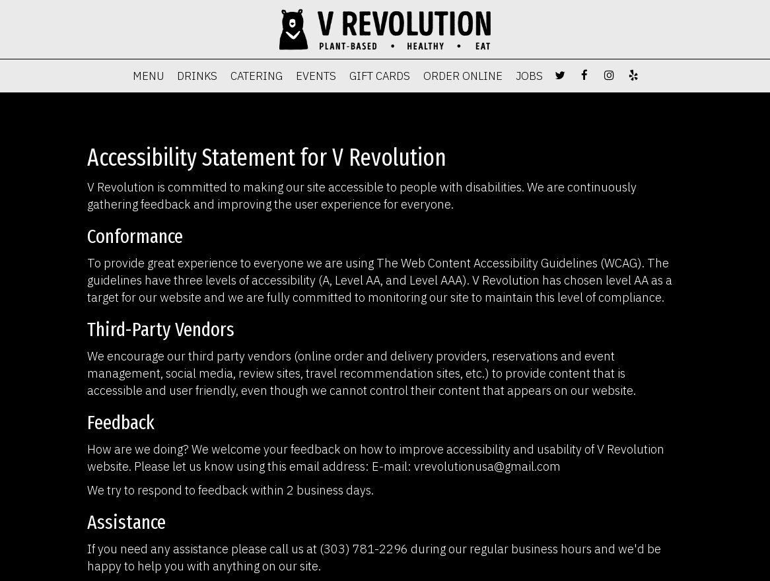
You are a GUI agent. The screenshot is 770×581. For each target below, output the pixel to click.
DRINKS (197, 76)
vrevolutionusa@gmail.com (487, 466)
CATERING (256, 76)
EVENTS (316, 76)
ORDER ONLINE (463, 76)
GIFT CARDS (379, 76)
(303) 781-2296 (364, 549)
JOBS (529, 76)
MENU (148, 76)
